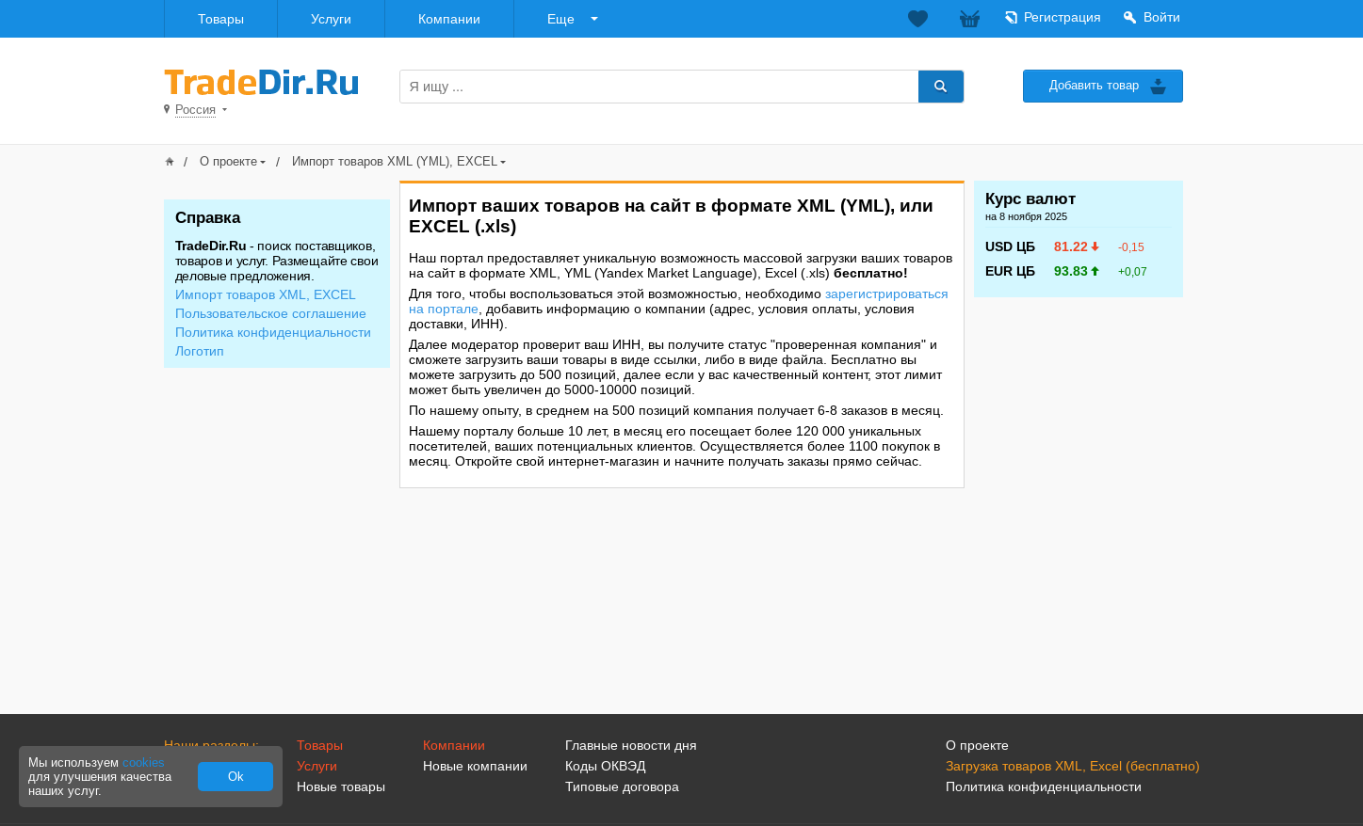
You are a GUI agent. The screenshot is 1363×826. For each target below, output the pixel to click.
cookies (143, 762)
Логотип (199, 350)
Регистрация (1062, 16)
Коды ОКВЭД (605, 765)
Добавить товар (1094, 85)
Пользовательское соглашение (270, 313)
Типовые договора (622, 786)
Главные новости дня (631, 745)
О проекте (228, 161)
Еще (561, 18)
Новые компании (475, 765)
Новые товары (341, 786)
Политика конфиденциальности (273, 332)
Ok (236, 777)
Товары (221, 18)
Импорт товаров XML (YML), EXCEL (394, 161)
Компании (449, 18)
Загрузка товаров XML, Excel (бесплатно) (1073, 765)
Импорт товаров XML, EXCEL (265, 294)
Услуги (331, 18)
